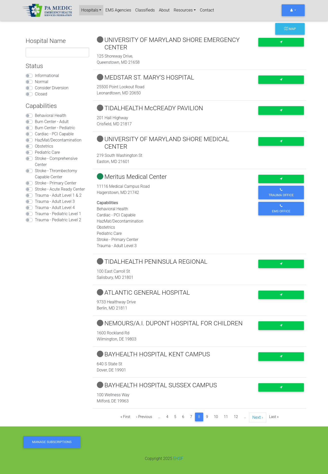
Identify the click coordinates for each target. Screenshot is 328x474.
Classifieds (145, 10)
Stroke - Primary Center (55, 183)
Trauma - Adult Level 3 (55, 201)
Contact (207, 10)
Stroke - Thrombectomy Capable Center (56, 173)
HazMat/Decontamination (58, 140)
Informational (47, 75)
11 (226, 417)
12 (236, 417)
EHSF (178, 458)
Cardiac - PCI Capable (54, 133)
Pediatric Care (47, 152)
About (164, 10)
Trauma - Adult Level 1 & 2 (58, 195)
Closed (41, 94)
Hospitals (89, 10)
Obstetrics (44, 146)
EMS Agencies (118, 10)
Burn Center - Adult (52, 121)
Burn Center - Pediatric (55, 127)
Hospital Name (46, 41)
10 (216, 417)
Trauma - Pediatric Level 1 (58, 213)
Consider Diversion (51, 87)
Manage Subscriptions (51, 442)
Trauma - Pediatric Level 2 (58, 219)
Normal (41, 81)
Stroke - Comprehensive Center (56, 161)
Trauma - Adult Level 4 (55, 207)
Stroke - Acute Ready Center (60, 189)
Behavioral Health (50, 115)
